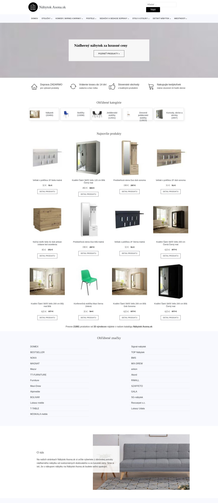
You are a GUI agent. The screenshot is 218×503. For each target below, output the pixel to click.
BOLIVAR (119, 367)
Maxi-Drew (120, 362)
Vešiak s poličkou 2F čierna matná (129, 242)
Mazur (35, 357)
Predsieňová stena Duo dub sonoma (129, 180)
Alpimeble (37, 367)
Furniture (36, 362)
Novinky (34, 477)
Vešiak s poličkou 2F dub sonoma (170, 180)
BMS (75, 352)
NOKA (35, 352)
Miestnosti (179, 18)
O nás (154, 471)
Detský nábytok (161, 18)
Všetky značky (37, 471)
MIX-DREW (162, 352)
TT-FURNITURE (123, 357)
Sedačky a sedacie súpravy (113, 18)
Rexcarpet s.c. (80, 373)
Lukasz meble (39, 373)
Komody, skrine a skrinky (68, 18)
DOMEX (36, 346)
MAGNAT (119, 352)
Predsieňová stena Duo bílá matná (88, 242)
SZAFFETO (162, 362)
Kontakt (154, 477)
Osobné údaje (97, 483)
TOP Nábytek (162, 346)
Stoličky (46, 18)
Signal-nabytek (80, 346)
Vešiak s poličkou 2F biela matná (47, 180)
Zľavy (32, 483)
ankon (76, 357)
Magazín (94, 471)
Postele (90, 18)
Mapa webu (96, 477)
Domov (34, 18)
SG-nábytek (162, 367)
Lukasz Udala (162, 373)
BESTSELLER (122, 346)
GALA (76, 367)
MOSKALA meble (40, 378)
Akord (159, 357)
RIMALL (77, 362)
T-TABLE (119, 373)
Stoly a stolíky (140, 18)
